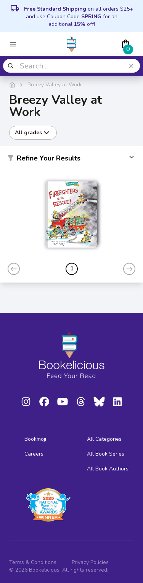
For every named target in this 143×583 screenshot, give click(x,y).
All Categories (104, 439)
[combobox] (71, 66)
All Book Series (105, 454)
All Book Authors (108, 468)
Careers (33, 454)
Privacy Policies (90, 562)
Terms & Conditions (32, 562)
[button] (71, 159)
